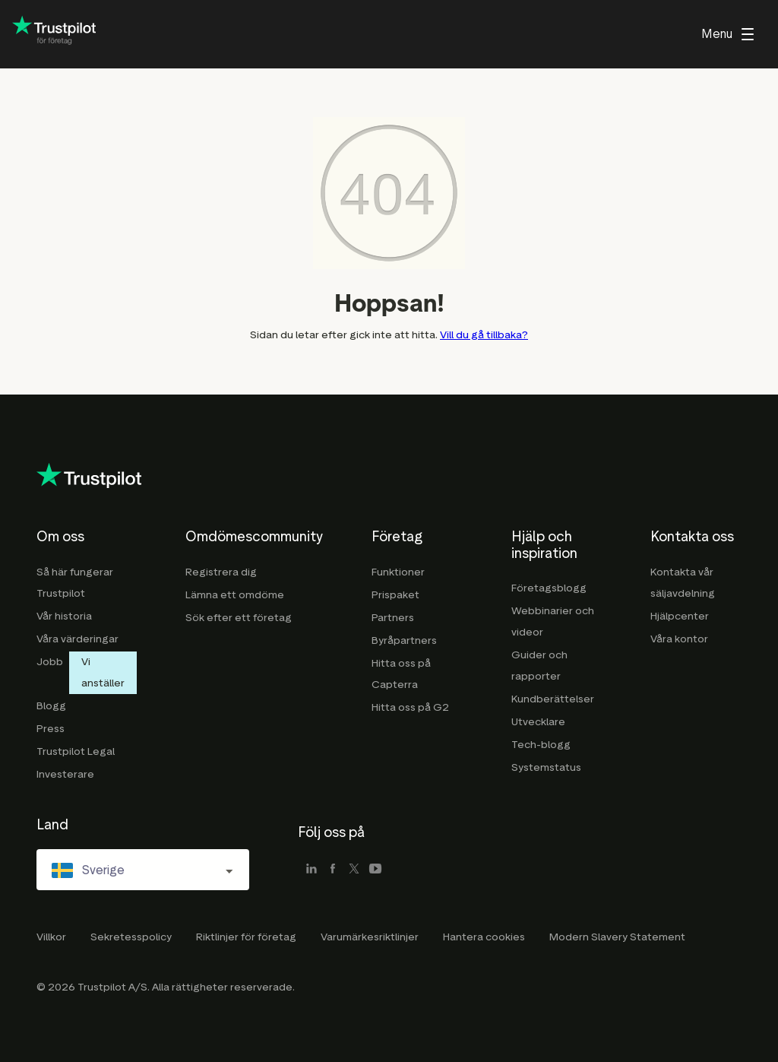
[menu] (727, 34)
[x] (354, 870)
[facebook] (332, 870)
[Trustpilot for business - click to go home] (54, 34)
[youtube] (375, 870)
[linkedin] (311, 870)
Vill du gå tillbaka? (484, 334)
